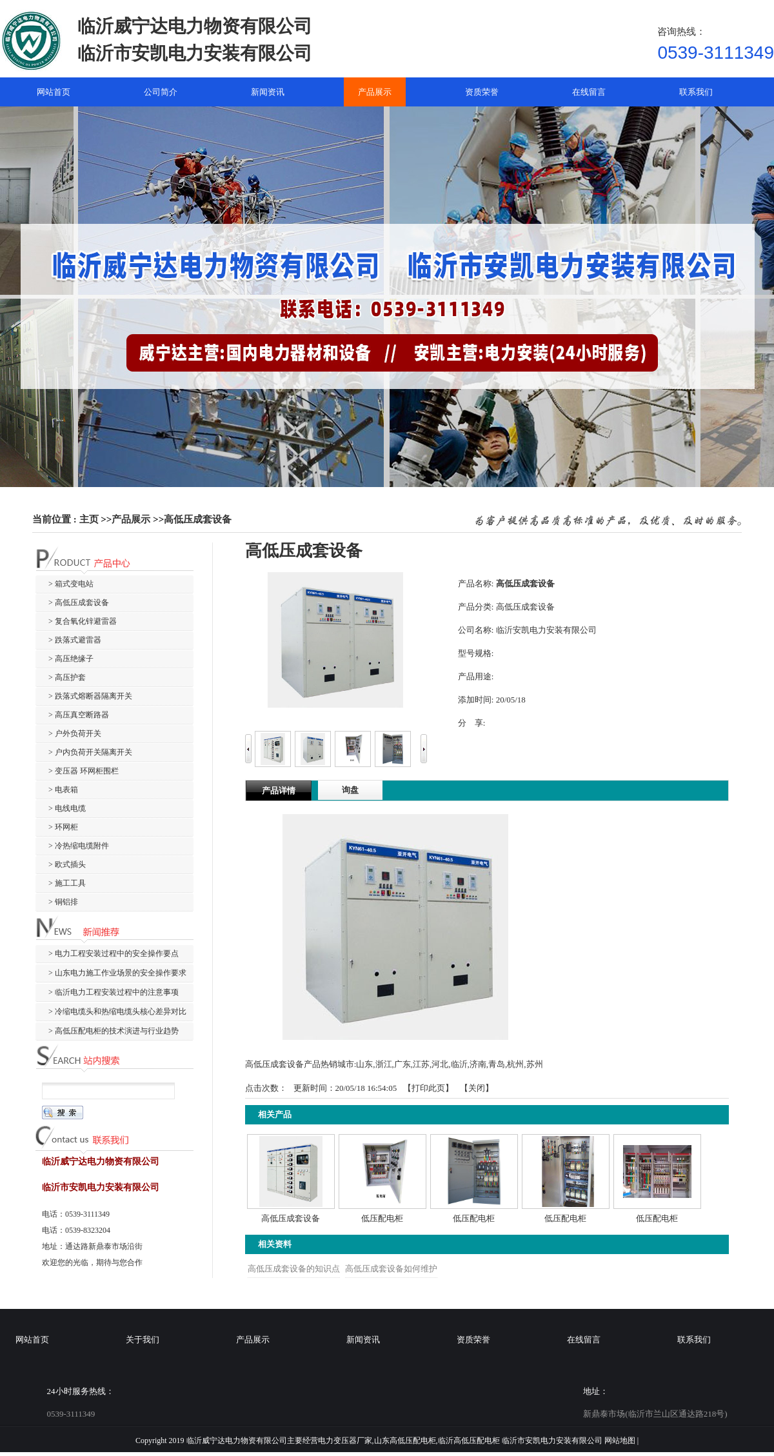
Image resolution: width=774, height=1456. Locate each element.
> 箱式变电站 (71, 583)
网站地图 (619, 1440)
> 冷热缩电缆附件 (78, 845)
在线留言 (583, 1339)
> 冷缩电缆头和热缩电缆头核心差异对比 (117, 1011)
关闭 (476, 1088)
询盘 (350, 790)
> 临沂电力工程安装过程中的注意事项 (113, 992)
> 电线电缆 (67, 808)
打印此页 (428, 1088)
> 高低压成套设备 (78, 602)
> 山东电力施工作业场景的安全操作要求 (117, 972)
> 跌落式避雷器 (74, 639)
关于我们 (142, 1339)
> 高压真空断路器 (78, 714)
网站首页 (32, 1339)
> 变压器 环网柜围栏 (83, 770)
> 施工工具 (67, 883)
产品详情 (278, 790)
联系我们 (694, 1339)
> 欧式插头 (67, 864)
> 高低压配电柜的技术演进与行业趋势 (113, 1030)
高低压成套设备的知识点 (294, 1268)
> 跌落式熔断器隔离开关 (90, 696)
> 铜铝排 (63, 901)
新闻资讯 (363, 1339)
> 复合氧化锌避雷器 (82, 621)
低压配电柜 (382, 1218)
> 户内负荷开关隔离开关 (90, 752)
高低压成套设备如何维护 (391, 1268)
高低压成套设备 (198, 519)
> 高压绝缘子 (71, 658)
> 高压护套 (67, 677)
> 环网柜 (63, 827)
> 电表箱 (63, 789)
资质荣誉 (473, 1339)
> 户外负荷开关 (74, 733)
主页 (89, 519)
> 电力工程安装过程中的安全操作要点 (113, 953)
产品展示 (131, 519)
